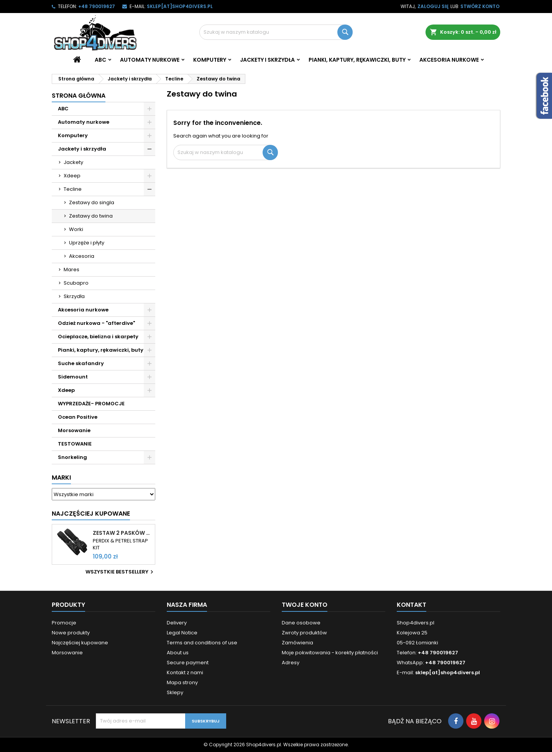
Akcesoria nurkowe (449, 60)
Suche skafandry (81, 363)
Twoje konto (304, 604)
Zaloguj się (433, 6)
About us (178, 652)
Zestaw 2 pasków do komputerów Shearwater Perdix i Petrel (122, 533)
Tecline (73, 189)
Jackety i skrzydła (267, 60)
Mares (71, 269)
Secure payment (188, 662)
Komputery (209, 60)
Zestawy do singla (91, 202)
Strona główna (78, 95)
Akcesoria (81, 256)
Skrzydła (74, 296)
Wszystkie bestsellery (120, 572)
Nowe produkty (71, 632)
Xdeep (72, 175)
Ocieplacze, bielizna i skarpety (98, 336)
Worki (76, 229)
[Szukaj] (276, 32)
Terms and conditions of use (202, 642)
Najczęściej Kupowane (91, 513)
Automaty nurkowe (149, 60)
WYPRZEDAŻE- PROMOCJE (91, 403)
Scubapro (76, 283)
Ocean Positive (77, 417)
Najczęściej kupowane (80, 642)
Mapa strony (182, 682)
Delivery (177, 622)
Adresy (290, 662)
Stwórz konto (479, 6)
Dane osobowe (301, 622)
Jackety (73, 162)
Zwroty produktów (304, 632)
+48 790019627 (96, 6)
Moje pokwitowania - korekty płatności (330, 652)
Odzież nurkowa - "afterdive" (96, 323)
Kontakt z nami (185, 672)
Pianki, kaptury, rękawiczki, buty (357, 60)
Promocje (64, 622)
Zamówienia (297, 642)
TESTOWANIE (75, 443)
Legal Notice (182, 632)
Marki (61, 477)
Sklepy (175, 692)
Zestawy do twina (91, 216)
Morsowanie (74, 430)
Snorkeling (72, 457)
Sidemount (73, 376)
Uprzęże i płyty (86, 242)
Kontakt (411, 604)
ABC (100, 60)
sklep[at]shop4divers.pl (180, 6)
